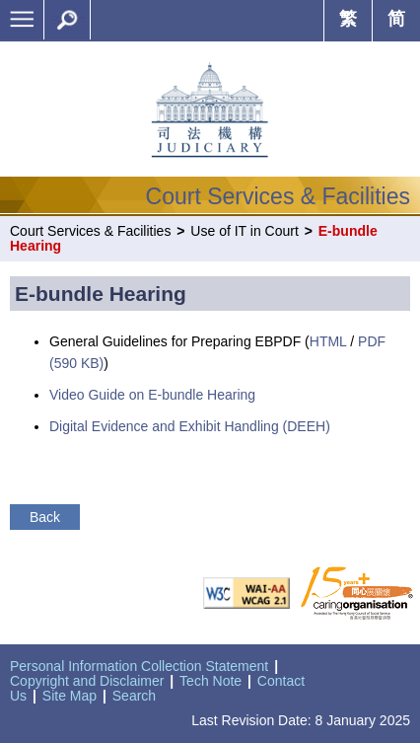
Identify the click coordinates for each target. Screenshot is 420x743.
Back (45, 517)
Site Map (69, 696)
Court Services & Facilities (90, 231)
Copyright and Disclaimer (87, 681)
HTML (328, 341)
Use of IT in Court (244, 231)
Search (134, 696)
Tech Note (210, 681)
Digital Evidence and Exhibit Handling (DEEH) (189, 426)
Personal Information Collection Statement (139, 666)
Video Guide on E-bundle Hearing (152, 395)
